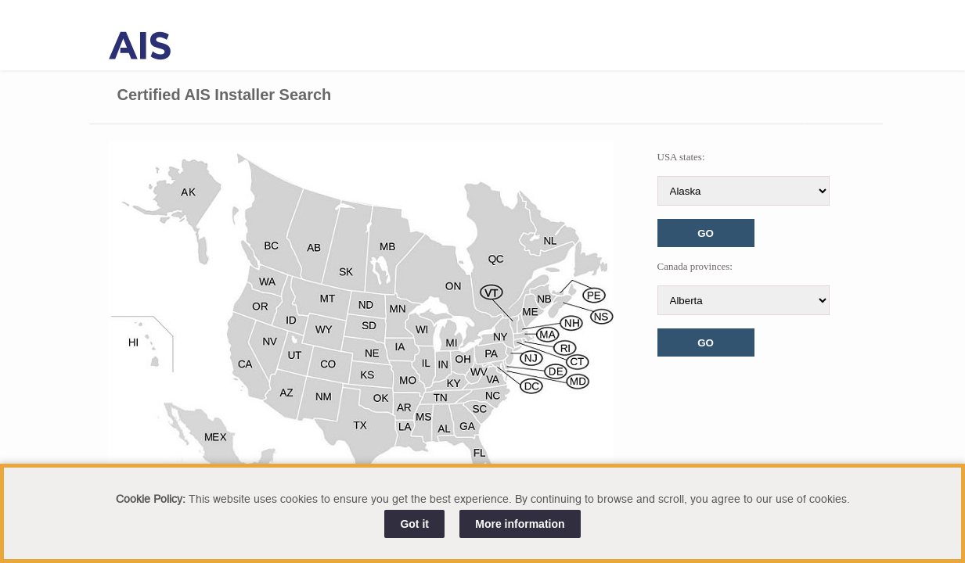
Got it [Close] (414, 524)
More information (519, 524)
